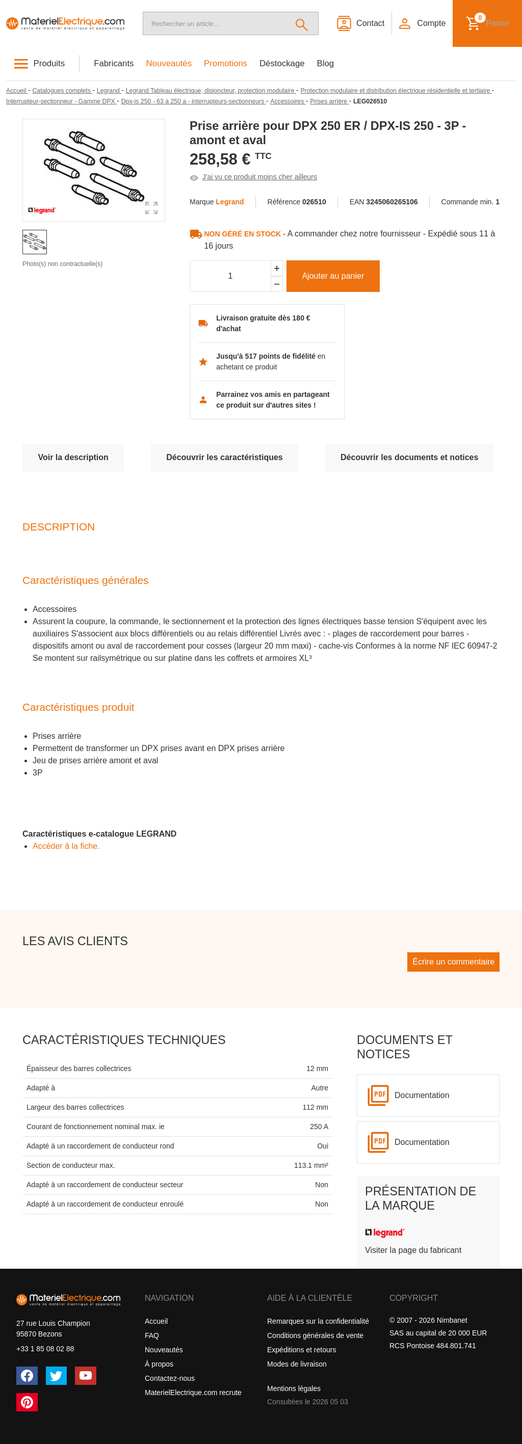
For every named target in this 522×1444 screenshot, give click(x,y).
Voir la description (73, 457)
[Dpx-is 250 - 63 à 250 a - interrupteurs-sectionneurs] (193, 101)
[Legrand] (109, 90)
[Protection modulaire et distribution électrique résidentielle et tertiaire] (396, 90)
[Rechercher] (302, 23)
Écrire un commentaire (453, 961)
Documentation (422, 1095)
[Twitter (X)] (56, 1376)
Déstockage (282, 63)
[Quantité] (230, 276)
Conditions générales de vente (315, 1335)
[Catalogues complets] (62, 90)
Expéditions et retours (301, 1350)
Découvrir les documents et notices (409, 457)
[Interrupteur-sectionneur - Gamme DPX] (61, 101)
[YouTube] (85, 1376)
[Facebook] (27, 1376)
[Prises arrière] (329, 101)
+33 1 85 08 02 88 (45, 1349)
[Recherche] (214, 23)
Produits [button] (49, 63)
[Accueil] (65, 23)
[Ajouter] (277, 268)
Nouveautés (169, 63)
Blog (325, 63)
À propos (159, 1364)
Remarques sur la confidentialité (318, 1321)
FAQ (152, 1335)
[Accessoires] (287, 101)
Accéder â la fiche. (66, 846)
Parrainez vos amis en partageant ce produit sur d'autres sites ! (273, 399)
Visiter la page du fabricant (413, 1250)
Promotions (225, 63)
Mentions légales (294, 1388)
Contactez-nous (170, 1378)
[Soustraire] (277, 284)
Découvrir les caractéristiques (224, 457)
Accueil (156, 1321)
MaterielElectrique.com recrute (193, 1392)
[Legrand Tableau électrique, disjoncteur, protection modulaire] (211, 90)
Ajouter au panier (333, 276)
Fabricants (114, 63)
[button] (421, 23)
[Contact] (360, 23)
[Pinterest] (27, 1402)
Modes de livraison (297, 1364)
